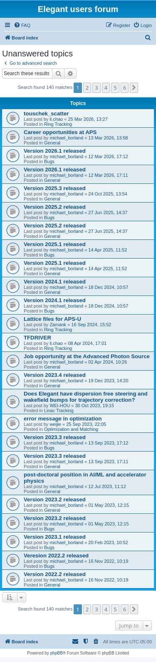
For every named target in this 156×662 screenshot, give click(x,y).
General (52, 142)
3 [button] (96, 87)
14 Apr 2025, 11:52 (107, 249)
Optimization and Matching (71, 429)
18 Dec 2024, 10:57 (108, 287)
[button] (134, 88)
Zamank (58, 324)
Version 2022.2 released (55, 574)
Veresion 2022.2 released (56, 555)
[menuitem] (22, 25)
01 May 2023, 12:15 (108, 505)
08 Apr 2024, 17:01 (87, 343)
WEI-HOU (60, 405)
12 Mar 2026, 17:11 (108, 175)
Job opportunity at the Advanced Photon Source (87, 356)
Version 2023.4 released (55, 375)
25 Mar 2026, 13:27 (87, 119)
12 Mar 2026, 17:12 (108, 156)
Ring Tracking (58, 124)
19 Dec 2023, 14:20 (108, 380)
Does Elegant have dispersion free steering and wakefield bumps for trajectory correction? (86, 397)
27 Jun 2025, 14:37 (107, 212)
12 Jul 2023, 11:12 (107, 486)
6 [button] (124, 87)
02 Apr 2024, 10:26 (107, 361)
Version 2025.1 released (55, 244)
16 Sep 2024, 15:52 (91, 324)
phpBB (56, 653)
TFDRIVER (37, 338)
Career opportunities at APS (60, 132)
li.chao (56, 119)
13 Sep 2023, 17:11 (108, 461)
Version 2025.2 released (55, 207)
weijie (55, 424)
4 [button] (105, 87)
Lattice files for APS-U (52, 319)
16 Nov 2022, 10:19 (108, 561)
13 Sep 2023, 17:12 (108, 442)
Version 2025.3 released (55, 188)
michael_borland (66, 137)
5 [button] (115, 87)
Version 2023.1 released (55, 537)
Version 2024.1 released (55, 281)
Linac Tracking (59, 410)
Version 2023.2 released (55, 499)
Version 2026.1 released (55, 151)
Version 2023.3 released (55, 437)
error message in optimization (63, 418)
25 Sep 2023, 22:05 (86, 424)
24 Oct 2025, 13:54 (107, 193)
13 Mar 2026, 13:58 (108, 137)
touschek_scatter (46, 113)
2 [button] (87, 87)
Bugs (49, 161)
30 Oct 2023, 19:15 (94, 405)
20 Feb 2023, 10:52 (108, 542)
